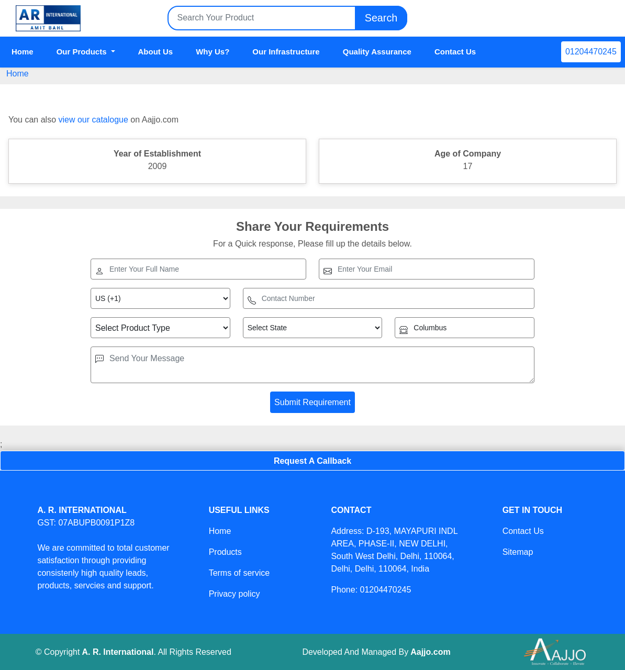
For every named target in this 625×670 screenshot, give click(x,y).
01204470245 (591, 51)
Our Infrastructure (285, 51)
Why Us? (212, 51)
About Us (155, 51)
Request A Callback (312, 460)
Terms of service (239, 572)
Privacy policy (234, 593)
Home (23, 51)
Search (381, 18)
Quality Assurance (377, 51)
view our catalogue (93, 119)
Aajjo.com (430, 651)
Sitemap (518, 552)
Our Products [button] (83, 51)
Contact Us (455, 51)
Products (225, 552)
